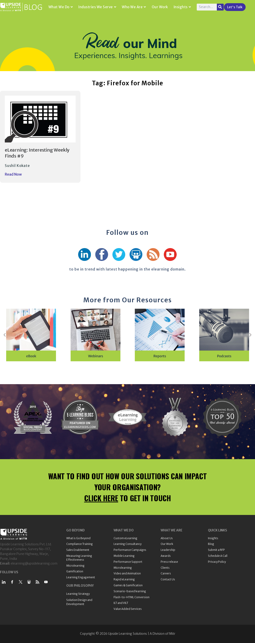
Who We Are (134, 7)
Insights (182, 7)
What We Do (60, 7)
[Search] (220, 7)
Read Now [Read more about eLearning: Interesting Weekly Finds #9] (13, 174)
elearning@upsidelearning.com (34, 563)
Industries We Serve (97, 7)
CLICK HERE (101, 498)
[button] (4, 335)
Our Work (160, 7)
